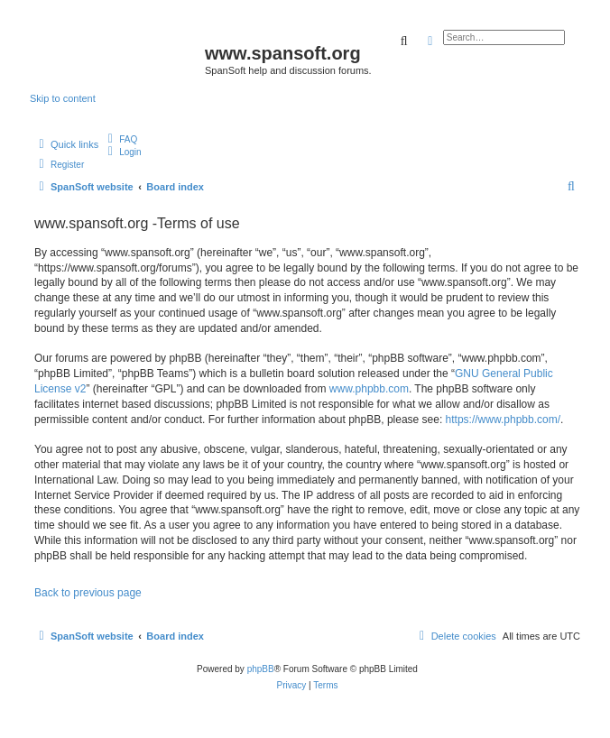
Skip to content (63, 98)
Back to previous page (88, 592)
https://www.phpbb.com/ (503, 419)
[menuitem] (120, 139)
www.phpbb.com (369, 389)
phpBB (260, 669)
